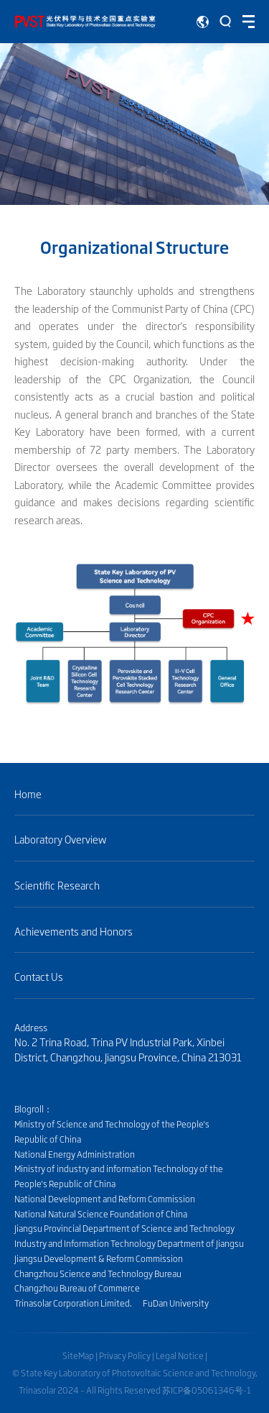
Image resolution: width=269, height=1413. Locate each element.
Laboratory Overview (60, 839)
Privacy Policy (125, 1355)
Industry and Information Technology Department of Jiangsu (129, 1243)
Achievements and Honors (73, 931)
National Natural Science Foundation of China (100, 1213)
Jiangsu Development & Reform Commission (98, 1258)
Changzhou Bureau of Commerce (77, 1287)
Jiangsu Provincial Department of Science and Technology (124, 1228)
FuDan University (176, 1303)
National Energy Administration (74, 1154)
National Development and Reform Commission (104, 1198)
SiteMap (78, 1355)
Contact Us (38, 977)
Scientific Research (62, 885)
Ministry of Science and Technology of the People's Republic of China (111, 1131)
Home (28, 794)
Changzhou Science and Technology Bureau (97, 1273)
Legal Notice (180, 1355)
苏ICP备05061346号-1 (206, 1390)
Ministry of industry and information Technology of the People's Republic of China (118, 1176)
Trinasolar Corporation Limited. (73, 1303)
